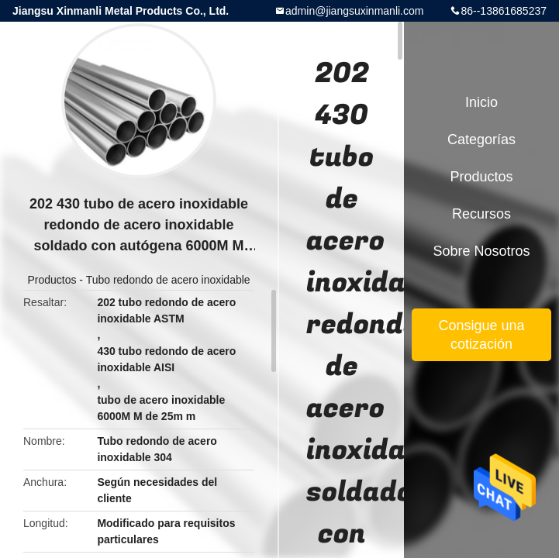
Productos (51, 280)
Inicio (481, 102)
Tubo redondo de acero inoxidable (168, 280)
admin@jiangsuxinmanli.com (354, 11)
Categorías (481, 139)
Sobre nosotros (481, 251)
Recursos (481, 214)
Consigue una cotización (481, 335)
